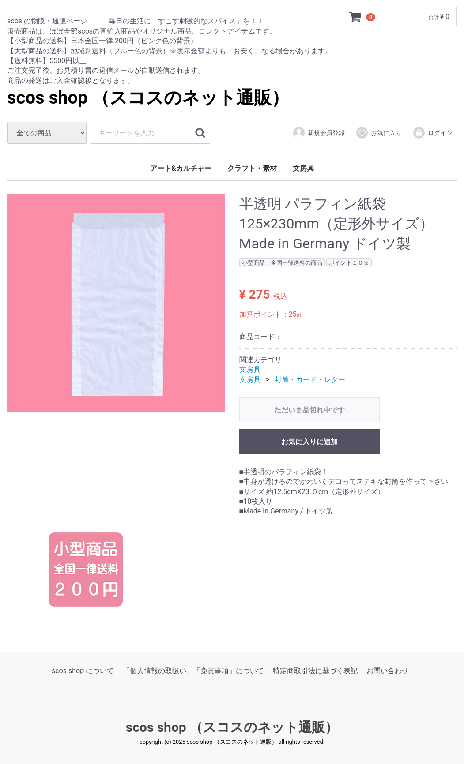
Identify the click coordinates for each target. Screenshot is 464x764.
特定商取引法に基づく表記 (315, 670)
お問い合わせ (387, 670)
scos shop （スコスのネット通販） (148, 97)
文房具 (303, 168)
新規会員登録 (318, 132)
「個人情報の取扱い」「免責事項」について (193, 670)
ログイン (432, 132)
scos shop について (83, 670)
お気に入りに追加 (309, 441)
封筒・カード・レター (310, 379)
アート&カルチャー (180, 168)
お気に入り (378, 132)
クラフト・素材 (252, 168)
